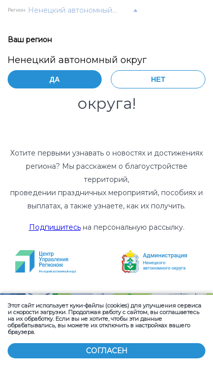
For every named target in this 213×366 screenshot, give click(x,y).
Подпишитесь (55, 227)
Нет (158, 79)
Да (54, 79)
